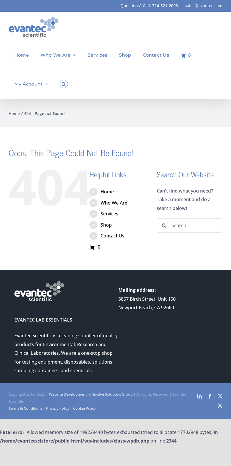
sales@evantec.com (203, 5)
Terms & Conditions (25, 408)
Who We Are (114, 203)
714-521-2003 (165, 5)
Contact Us (112, 236)
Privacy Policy (57, 408)
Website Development (68, 394)
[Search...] (189, 225)
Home (107, 192)
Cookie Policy (84, 408)
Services (109, 214)
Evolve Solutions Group (113, 394)
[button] (64, 84)
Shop (106, 225)
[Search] (164, 225)
